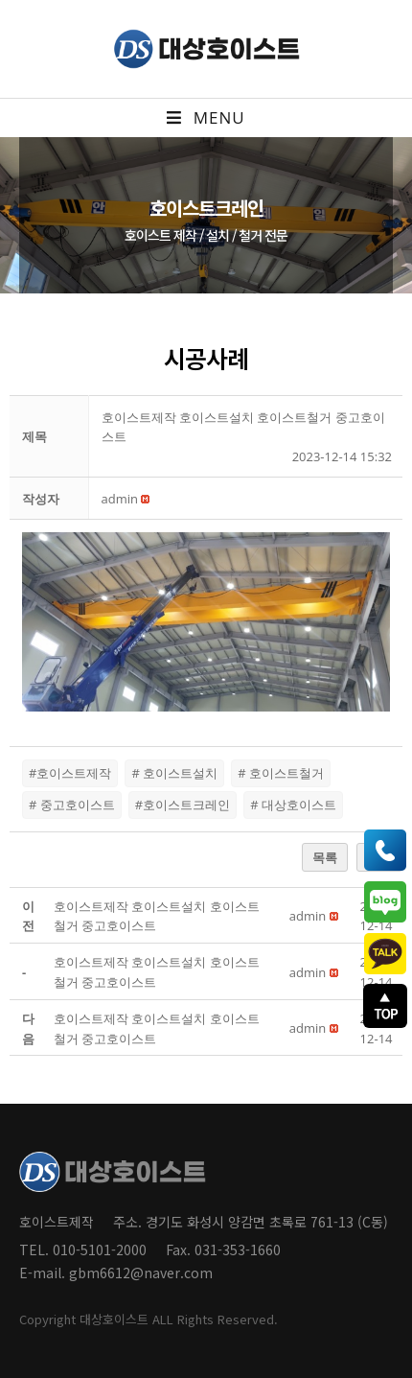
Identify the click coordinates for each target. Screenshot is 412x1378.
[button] (120, 498)
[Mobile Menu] (205, 118)
